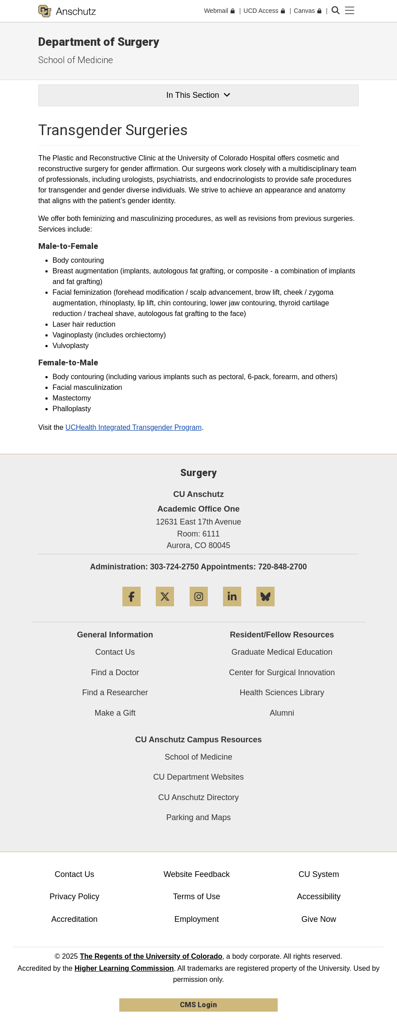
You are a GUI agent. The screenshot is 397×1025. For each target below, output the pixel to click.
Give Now (318, 919)
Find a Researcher (115, 692)
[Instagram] (199, 609)
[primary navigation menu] (350, 11)
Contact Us (115, 652)
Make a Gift (114, 713)
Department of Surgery (98, 41)
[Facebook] (131, 609)
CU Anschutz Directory (198, 797)
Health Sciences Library (281, 692)
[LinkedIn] (232, 609)
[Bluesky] (265, 609)
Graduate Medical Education (281, 652)
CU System (319, 874)
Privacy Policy (74, 896)
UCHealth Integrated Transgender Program (133, 427)
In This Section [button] (198, 95)
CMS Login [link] (198, 1005)
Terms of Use (196, 896)
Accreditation (74, 919)
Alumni (282, 713)
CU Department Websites (198, 777)
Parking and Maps (198, 817)
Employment (196, 919)
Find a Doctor (115, 672)
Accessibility (318, 896)
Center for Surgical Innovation (282, 672)
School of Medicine (75, 60)
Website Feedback (196, 874)
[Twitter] (165, 609)
